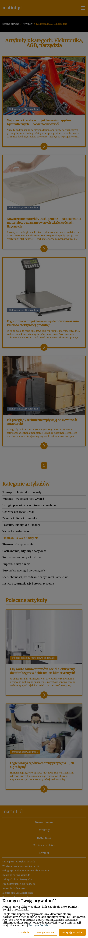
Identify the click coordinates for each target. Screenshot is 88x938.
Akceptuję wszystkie (72, 932)
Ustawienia (23, 932)
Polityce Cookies (39, 925)
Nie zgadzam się (45, 932)
